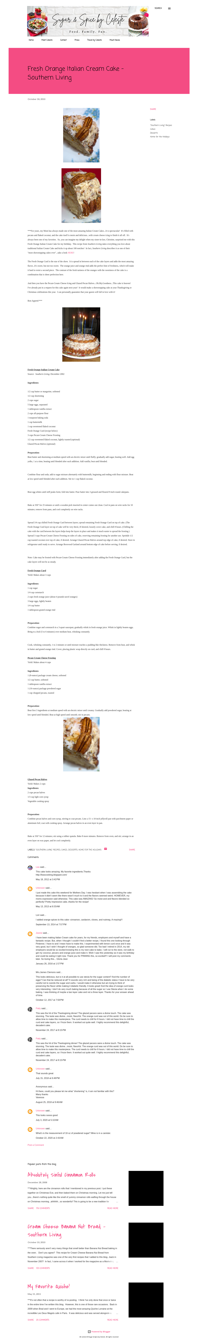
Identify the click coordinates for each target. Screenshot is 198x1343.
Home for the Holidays (159, 136)
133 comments (43, 1268)
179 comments (43, 1208)
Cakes (152, 129)
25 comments (42, 1320)
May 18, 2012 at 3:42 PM (48, 879)
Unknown (40, 888)
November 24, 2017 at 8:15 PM (51, 1030)
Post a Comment (36, 1145)
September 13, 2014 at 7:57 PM (51, 924)
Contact (62, 40)
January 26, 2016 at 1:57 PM (50, 963)
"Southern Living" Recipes (161, 125)
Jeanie (39, 933)
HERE (71, 253)
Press (75, 40)
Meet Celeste (45, 40)
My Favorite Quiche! (49, 1286)
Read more (112, 1208)
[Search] (158, 8)
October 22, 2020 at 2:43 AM (49, 1138)
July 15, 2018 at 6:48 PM (48, 1078)
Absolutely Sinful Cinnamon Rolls (62, 1175)
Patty (38, 1008)
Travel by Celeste (93, 40)
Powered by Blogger (99, 1331)
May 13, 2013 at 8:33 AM (48, 906)
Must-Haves (113, 40)
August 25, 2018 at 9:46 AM (49, 1102)
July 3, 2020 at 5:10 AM (47, 1120)
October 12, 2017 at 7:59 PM (50, 1000)
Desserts (154, 133)
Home (29, 40)
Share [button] (153, 109)
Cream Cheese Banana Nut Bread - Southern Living (66, 1230)
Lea (38, 867)
